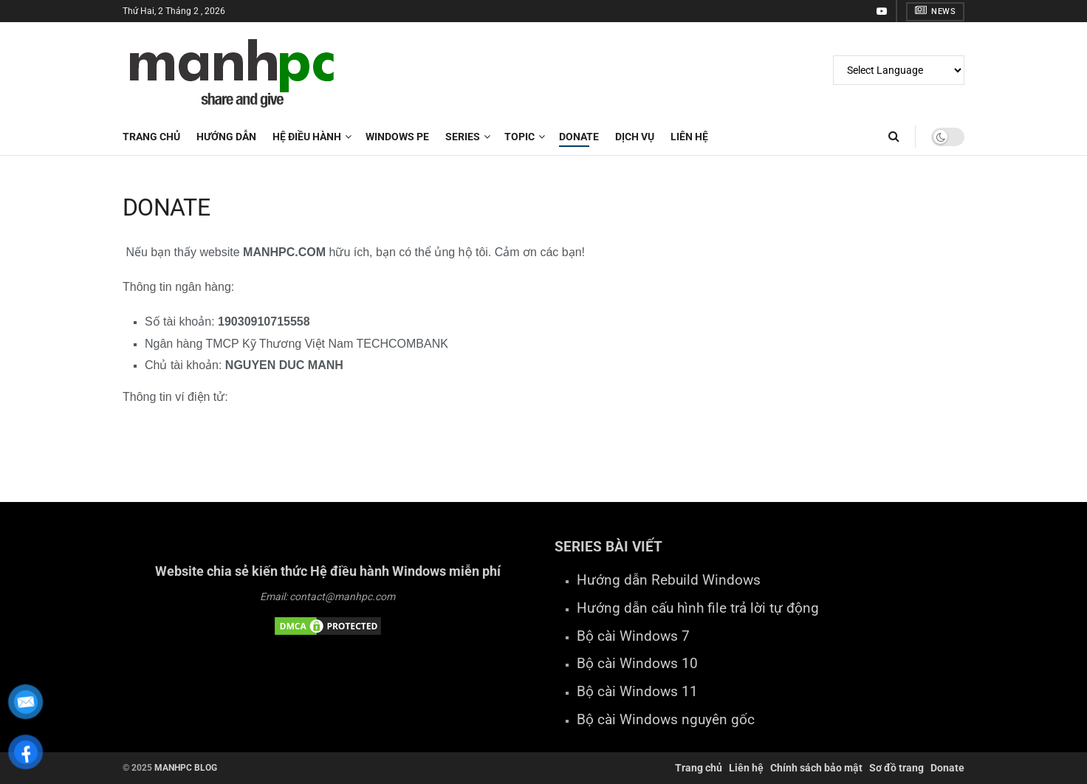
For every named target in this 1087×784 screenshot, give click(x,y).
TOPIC (519, 136)
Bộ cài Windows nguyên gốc (666, 720)
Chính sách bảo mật (816, 768)
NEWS (935, 10)
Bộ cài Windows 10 (637, 664)
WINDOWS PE (397, 136)
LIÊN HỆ (689, 136)
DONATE (579, 136)
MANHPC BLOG (185, 768)
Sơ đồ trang (896, 768)
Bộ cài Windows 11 (637, 692)
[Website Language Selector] (898, 70)
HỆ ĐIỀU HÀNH (306, 136)
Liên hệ (746, 768)
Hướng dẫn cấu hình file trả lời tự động (698, 608)
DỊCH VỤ (634, 136)
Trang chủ (151, 136)
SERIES (462, 136)
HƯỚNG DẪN (226, 136)
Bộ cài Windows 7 (633, 636)
